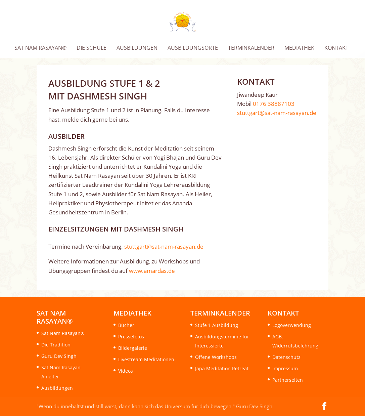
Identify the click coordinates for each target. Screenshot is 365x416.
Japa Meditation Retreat (221, 368)
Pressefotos (131, 336)
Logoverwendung (291, 325)
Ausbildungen (57, 388)
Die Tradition (56, 344)
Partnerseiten (287, 380)
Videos (125, 371)
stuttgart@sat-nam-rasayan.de (163, 246)
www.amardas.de (152, 271)
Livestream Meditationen (146, 359)
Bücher (126, 325)
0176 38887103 (273, 104)
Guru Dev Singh (59, 356)
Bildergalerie (132, 348)
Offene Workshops (216, 357)
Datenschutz (286, 357)
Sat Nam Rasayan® (63, 333)
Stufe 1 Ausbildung (216, 325)
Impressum (285, 368)
